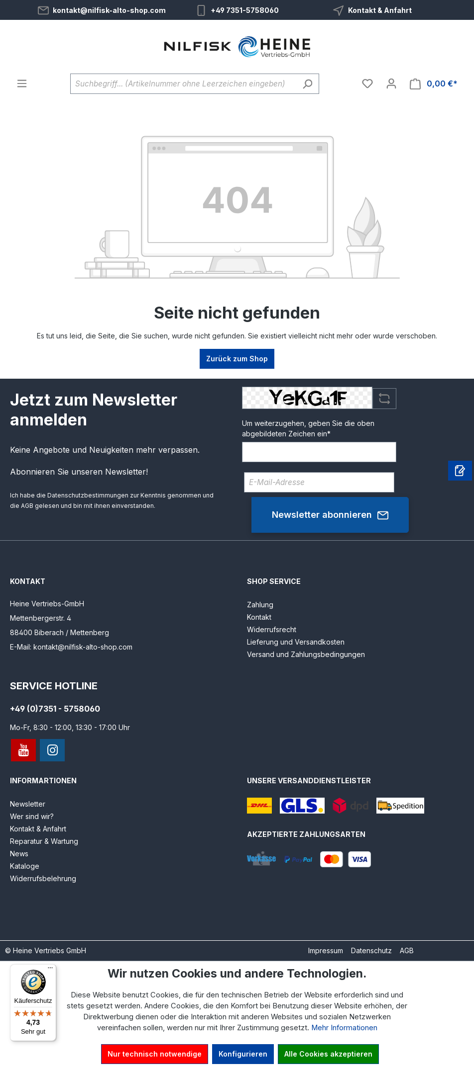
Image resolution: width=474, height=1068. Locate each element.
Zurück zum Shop (237, 358)
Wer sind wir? (32, 816)
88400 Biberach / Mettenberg (59, 632)
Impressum (325, 950)
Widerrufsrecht (271, 629)
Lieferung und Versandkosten (296, 642)
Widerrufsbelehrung (43, 878)
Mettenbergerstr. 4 (40, 618)
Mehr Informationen (344, 1027)
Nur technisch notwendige (155, 1054)
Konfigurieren (243, 1054)
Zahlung (260, 604)
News (19, 853)
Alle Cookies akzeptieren (328, 1054)
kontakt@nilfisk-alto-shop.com (109, 10)
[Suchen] (307, 84)
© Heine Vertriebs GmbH (45, 950)
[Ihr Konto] (391, 83)
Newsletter (27, 804)
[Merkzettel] (367, 83)
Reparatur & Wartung (44, 841)
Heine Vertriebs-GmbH (47, 603)
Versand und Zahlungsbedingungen (306, 654)
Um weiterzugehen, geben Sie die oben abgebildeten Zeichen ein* (308, 428)
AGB (27, 505)
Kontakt (259, 617)
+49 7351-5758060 (245, 10)
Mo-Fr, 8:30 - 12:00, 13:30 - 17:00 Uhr (70, 727)
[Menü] (22, 83)
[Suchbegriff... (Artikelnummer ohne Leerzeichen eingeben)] (183, 84)
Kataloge (24, 866)
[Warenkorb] (433, 84)
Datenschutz (371, 950)
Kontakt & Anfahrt (380, 10)
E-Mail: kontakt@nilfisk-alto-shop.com (71, 647)
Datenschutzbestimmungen (87, 495)
